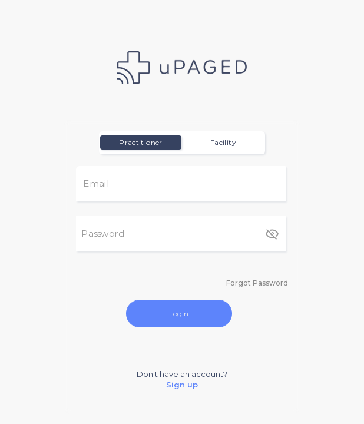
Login (178, 313)
